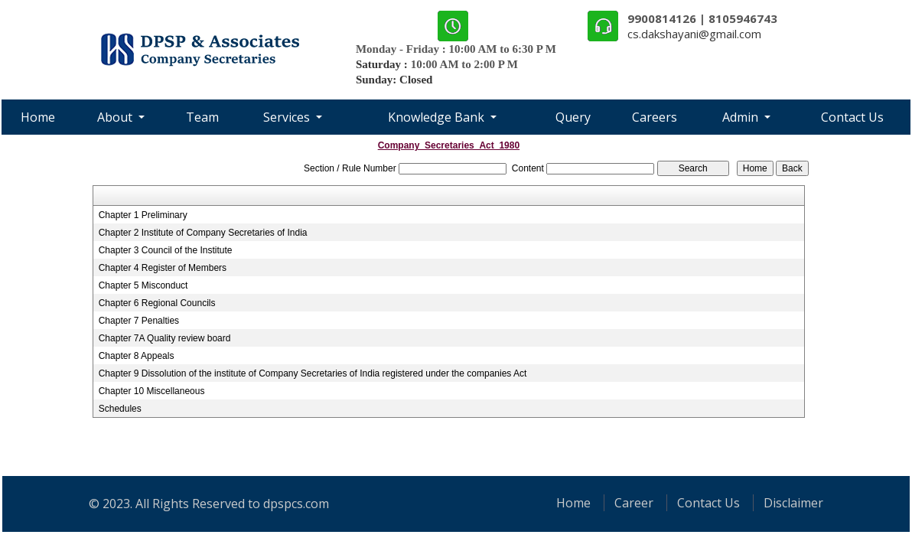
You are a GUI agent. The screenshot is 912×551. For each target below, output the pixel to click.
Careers (654, 117)
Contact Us (852, 117)
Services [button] (288, 117)
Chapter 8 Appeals (136, 355)
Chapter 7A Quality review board (165, 338)
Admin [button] (741, 117)
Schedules (120, 408)
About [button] (116, 117)
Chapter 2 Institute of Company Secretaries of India (203, 232)
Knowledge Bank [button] (437, 117)
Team (202, 117)
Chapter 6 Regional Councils (157, 303)
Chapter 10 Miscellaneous (152, 391)
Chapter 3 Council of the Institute (166, 250)
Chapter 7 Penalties (139, 320)
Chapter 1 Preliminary (143, 215)
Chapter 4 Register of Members (162, 267)
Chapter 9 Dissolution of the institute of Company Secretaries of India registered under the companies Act (313, 373)
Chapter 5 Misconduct (143, 285)
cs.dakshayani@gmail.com (694, 33)
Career (633, 502)
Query (573, 117)
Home (38, 117)
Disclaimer (793, 502)
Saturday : (383, 64)
